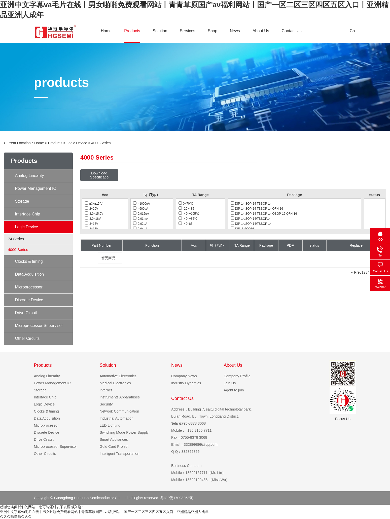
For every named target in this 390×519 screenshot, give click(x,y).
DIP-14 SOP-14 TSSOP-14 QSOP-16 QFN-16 (264, 213)
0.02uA (140, 224)
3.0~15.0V (94, 213)
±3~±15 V (93, 203)
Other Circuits (27, 338)
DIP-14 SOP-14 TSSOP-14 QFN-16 (257, 208)
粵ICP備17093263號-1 (178, 498)
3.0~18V (93, 218)
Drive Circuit (26, 313)
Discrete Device (29, 300)
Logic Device (76, 143)
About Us (261, 31)
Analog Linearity (29, 175)
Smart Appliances (114, 439)
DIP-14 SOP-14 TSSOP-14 (251, 203)
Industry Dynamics (186, 383)
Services (187, 31)
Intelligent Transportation (119, 454)
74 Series (16, 239)
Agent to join (234, 390)
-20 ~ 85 (186, 208)
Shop (212, 31)
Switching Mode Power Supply (124, 432)
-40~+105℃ (189, 213)
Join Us (230, 383)
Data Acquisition (29, 274)
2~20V (91, 208)
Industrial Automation (116, 418)
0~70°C (186, 203)
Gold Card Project (114, 446)
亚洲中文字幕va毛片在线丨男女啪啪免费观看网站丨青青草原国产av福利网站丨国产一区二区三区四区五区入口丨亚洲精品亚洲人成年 (104, 512)
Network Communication (119, 411)
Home (106, 31)
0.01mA (140, 218)
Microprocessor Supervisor (39, 325)
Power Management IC (35, 188)
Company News (184, 376)
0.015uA (141, 213)
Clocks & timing (29, 261)
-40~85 (186, 224)
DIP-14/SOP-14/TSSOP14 (251, 218)
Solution (160, 31)
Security (106, 404)
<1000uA (141, 203)
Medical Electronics (115, 383)
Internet (106, 390)
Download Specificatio (99, 175)
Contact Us (292, 31)
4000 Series (101, 143)
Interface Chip (27, 214)
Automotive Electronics (118, 376)
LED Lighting (110, 425)
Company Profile (237, 376)
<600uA (140, 208)
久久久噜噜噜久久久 (16, 516)
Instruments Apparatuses (120, 397)
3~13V (91, 224)
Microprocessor (28, 287)
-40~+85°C (188, 218)
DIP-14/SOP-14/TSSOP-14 (251, 224)
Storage (22, 201)
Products (132, 31)
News (235, 31)
